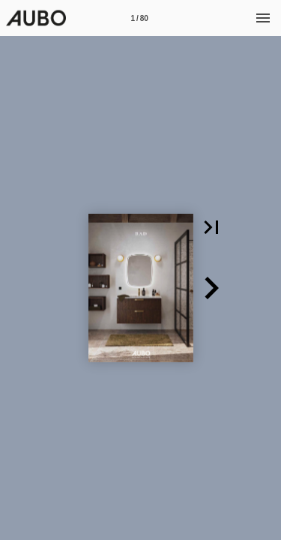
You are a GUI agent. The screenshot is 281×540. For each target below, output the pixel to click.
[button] (211, 227)
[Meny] (263, 18)
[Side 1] (139, 18)
